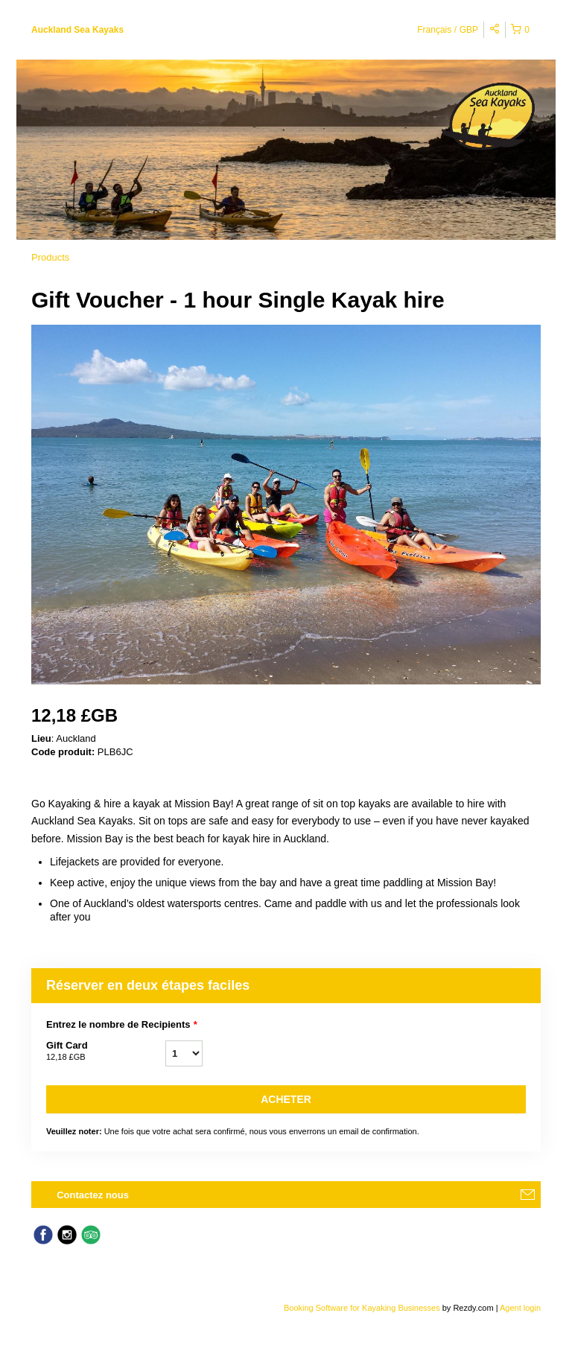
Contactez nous (93, 1195)
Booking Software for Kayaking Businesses (363, 1307)
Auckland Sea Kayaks (77, 30)
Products (50, 257)
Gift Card (105, 1052)
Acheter (286, 1099)
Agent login (520, 1307)
